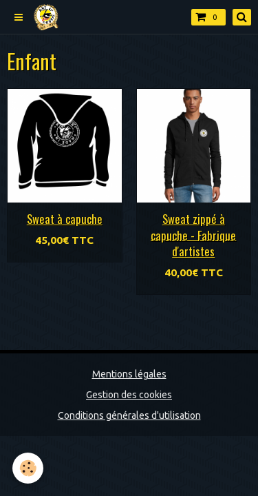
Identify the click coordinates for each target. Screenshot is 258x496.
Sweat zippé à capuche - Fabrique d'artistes (193, 235)
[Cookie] (27, 468)
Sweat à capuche (65, 218)
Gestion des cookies (129, 394)
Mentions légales (129, 374)
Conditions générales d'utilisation (129, 415)
